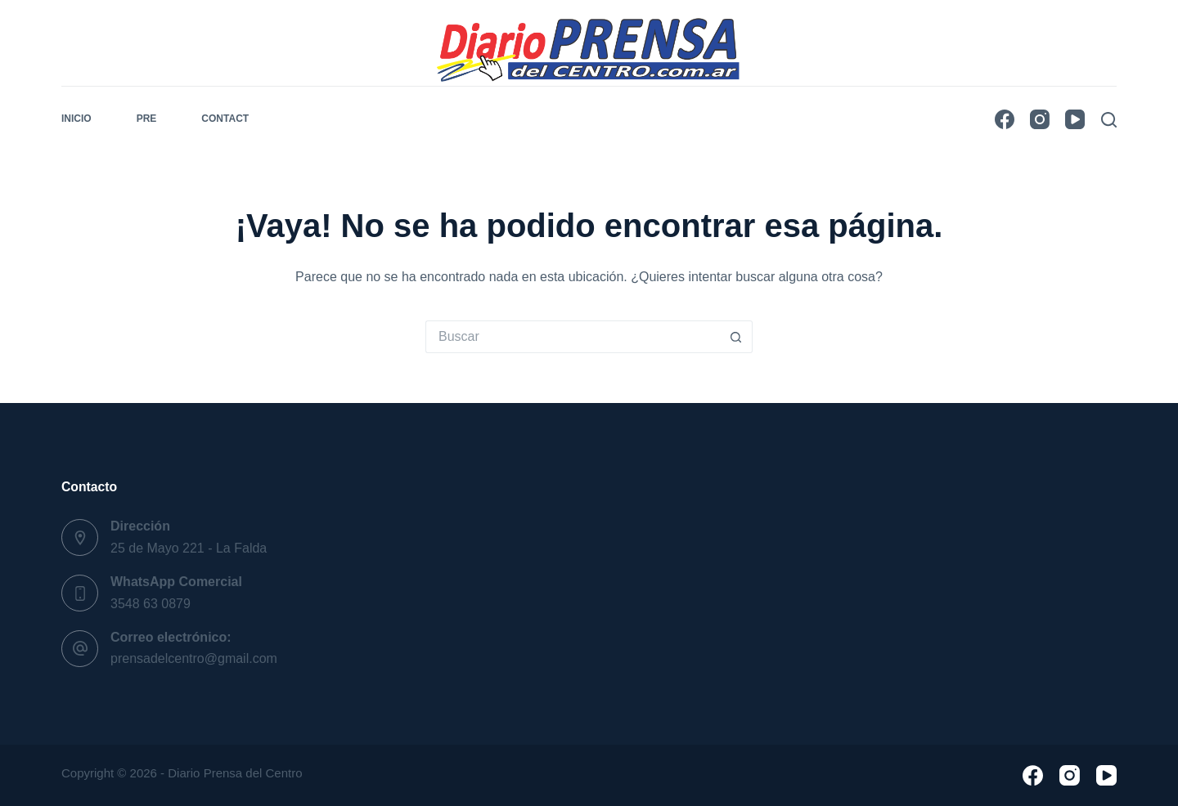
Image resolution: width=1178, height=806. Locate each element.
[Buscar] (1109, 120)
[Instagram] (1040, 119)
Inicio (76, 118)
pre (147, 118)
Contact (225, 118)
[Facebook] (1004, 119)
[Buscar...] (572, 336)
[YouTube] (1075, 119)
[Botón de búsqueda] (736, 336)
